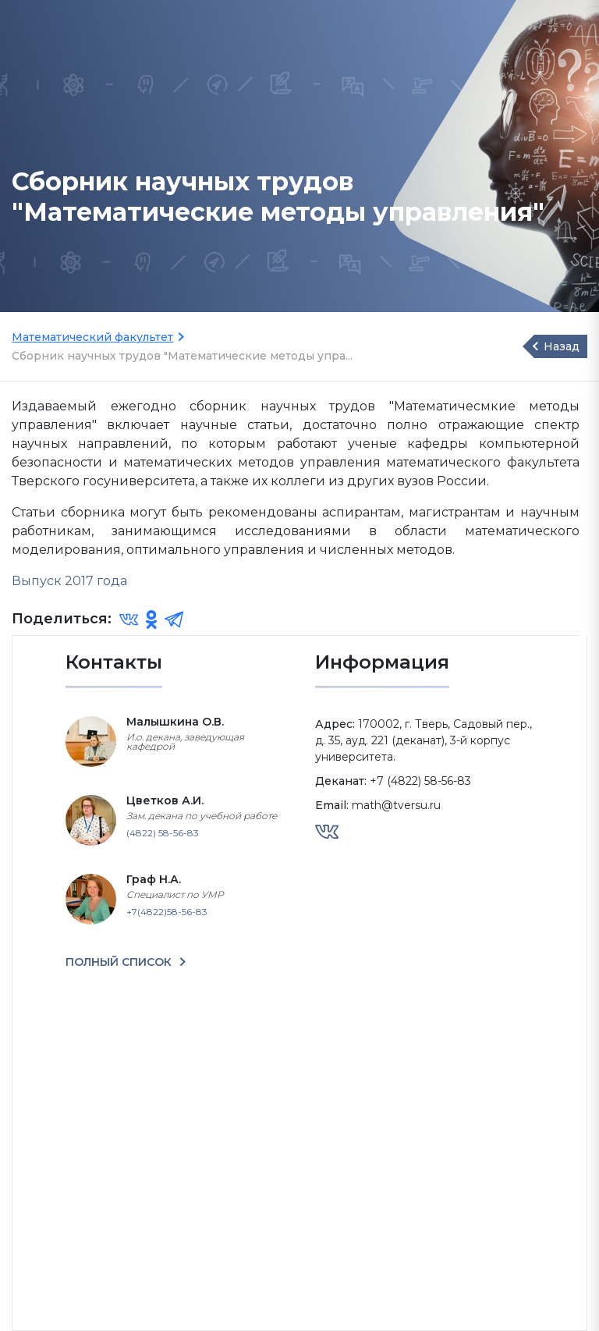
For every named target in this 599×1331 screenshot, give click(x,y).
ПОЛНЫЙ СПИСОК (120, 962)
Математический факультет (92, 337)
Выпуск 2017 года (69, 580)
